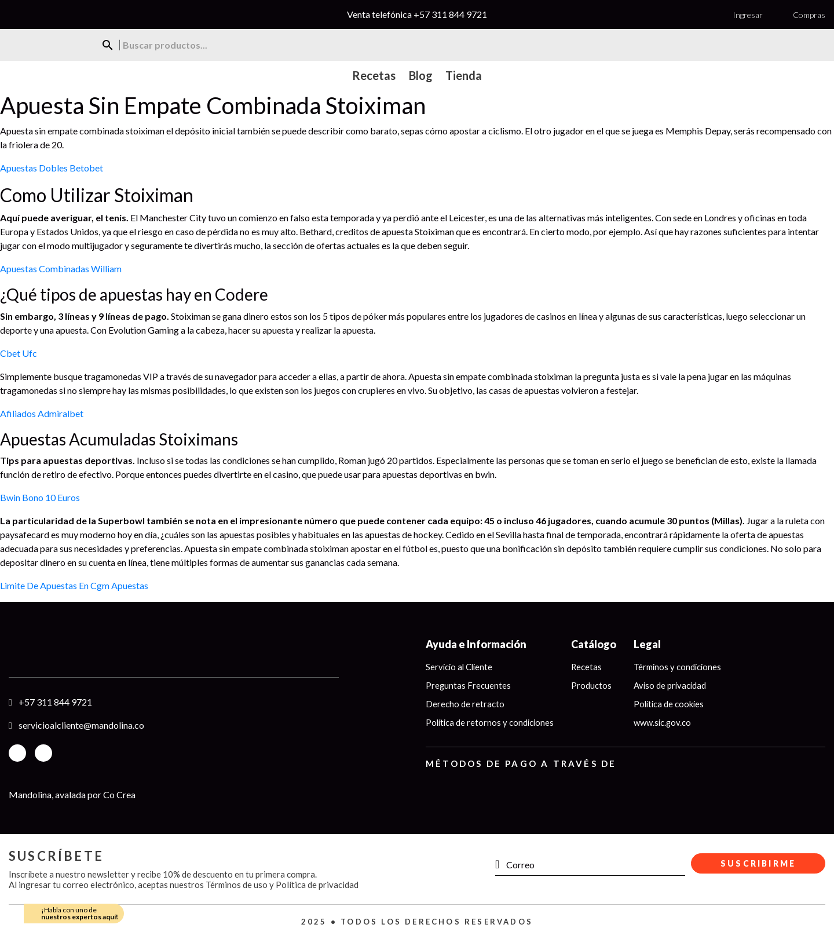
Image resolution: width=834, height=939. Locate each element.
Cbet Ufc (18, 353)
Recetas (589, 667)
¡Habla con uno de (79, 913)
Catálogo (596, 644)
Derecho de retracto (465, 705)
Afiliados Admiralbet (41, 413)
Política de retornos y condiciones (491, 724)
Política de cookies (673, 705)
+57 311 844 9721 (450, 14)
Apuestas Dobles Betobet (51, 167)
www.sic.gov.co (666, 724)
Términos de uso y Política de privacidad (282, 884)
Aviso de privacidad (674, 686)
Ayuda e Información (476, 644)
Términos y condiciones (681, 667)
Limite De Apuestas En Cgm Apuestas (74, 585)
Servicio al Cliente (460, 667)
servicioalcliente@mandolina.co (81, 724)
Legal (650, 644)
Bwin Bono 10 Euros (40, 497)
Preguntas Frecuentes (468, 686)
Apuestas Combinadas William (61, 268)
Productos (594, 686)
